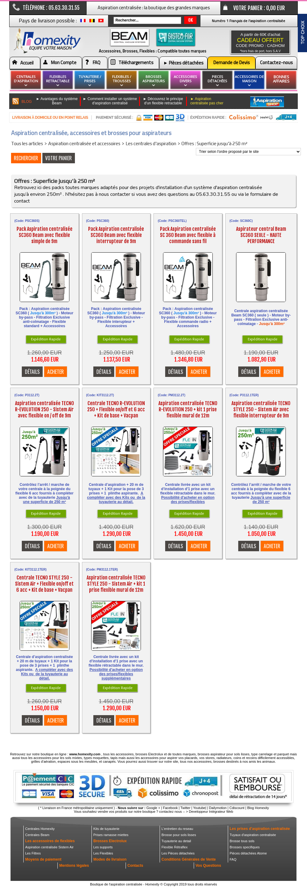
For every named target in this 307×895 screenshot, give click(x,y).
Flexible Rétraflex (174, 847)
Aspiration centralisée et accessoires (84, 143)
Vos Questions (208, 865)
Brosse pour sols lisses (178, 835)
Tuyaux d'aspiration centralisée (253, 835)
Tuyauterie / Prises (90, 81)
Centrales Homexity (40, 829)
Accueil (26, 62)
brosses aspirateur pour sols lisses (224, 754)
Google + (153, 808)
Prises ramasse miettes (110, 835)
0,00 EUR (275, 8)
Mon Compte (63, 62)
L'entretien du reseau (177, 829)
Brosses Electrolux (110, 841)
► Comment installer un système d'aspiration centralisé (110, 101)
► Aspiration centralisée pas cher (206, 101)
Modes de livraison (109, 859)
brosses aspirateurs (153, 81)
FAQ (96, 62)
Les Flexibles (103, 853)
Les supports (103, 847)
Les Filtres (33, 853)
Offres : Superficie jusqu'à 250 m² (214, 143)
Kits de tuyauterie (106, 829)
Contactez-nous (276, 62)
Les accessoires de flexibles (50, 841)
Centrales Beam (37, 835)
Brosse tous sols (242, 841)
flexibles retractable (57, 81)
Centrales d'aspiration (26, 81)
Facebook (170, 808)
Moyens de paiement (43, 859)
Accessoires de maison (249, 81)
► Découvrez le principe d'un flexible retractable (163, 101)
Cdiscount (236, 808)
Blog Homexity (258, 808)
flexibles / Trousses (121, 81)
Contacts (135, 865)
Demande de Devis (231, 62)
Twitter (185, 808)
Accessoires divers (185, 81)
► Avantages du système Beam (57, 101)
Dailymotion (218, 808)
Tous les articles (27, 143)
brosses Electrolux (149, 754)
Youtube (199, 808)
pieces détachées (217, 81)
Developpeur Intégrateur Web (211, 811)
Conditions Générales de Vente (188, 859)
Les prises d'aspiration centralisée (260, 829)
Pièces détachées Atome (248, 853)
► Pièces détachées (183, 62)
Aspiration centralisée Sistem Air (49, 847)
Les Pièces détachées (178, 853)
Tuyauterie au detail (176, 841)
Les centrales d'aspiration (151, 143)
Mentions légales (74, 865)
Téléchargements (136, 62)
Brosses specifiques (245, 847)
